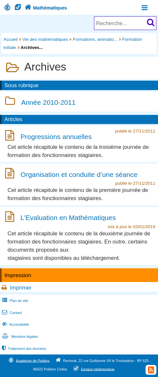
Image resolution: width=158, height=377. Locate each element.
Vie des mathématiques (45, 39)
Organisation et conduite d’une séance (79, 174)
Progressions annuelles (56, 136)
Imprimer (20, 288)
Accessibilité (15, 324)
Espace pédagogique (98, 369)
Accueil (11, 39)
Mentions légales (19, 336)
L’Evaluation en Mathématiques (68, 218)
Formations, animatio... (95, 39)
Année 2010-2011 (48, 102)
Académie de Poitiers (33, 360)
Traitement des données (23, 349)
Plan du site (14, 301)
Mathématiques (45, 7)
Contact (11, 313)
